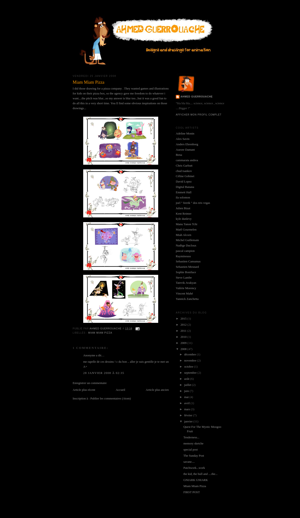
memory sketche (193, 443)
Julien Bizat (183, 208)
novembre (190, 360)
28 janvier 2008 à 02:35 (103, 373)
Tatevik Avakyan (186, 282)
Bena (179, 155)
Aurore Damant (185, 149)
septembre (191, 372)
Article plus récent (84, 389)
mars (187, 409)
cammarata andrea (187, 160)
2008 (183, 349)
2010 (183, 337)
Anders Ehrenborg (187, 144)
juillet (188, 385)
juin (187, 391)
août (187, 378)
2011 (183, 330)
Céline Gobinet (185, 176)
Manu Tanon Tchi (186, 224)
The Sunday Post (193, 455)
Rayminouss (183, 256)
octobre (189, 366)
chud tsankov (184, 171)
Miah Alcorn (183, 235)
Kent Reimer (183, 213)
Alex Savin (182, 139)
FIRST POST (191, 492)
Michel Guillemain (187, 240)
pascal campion (185, 251)
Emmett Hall (183, 192)
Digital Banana (185, 187)
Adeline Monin (185, 133)
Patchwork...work (194, 468)
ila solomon (183, 197)
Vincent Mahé (184, 293)
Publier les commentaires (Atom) (110, 398)
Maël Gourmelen (186, 229)
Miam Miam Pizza (194, 486)
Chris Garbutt (184, 165)
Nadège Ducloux (186, 245)
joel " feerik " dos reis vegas (193, 203)
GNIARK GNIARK (195, 480)
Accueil (120, 389)
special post (190, 449)
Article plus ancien (157, 389)
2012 (183, 324)
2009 (183, 343)
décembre (190, 354)
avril (187, 403)
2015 (183, 318)
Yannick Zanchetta (187, 299)
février (188, 415)
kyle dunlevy (184, 218)
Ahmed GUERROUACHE (196, 96)
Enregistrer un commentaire (90, 383)
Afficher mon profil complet (198, 114)
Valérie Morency (186, 288)
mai (187, 397)
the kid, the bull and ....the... (200, 474)
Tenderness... (191, 437)
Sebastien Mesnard (187, 266)
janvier (188, 421)
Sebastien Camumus (188, 261)
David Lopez (184, 181)
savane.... (189, 461)
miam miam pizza (100, 333)
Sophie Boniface (186, 272)
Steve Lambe (184, 277)
